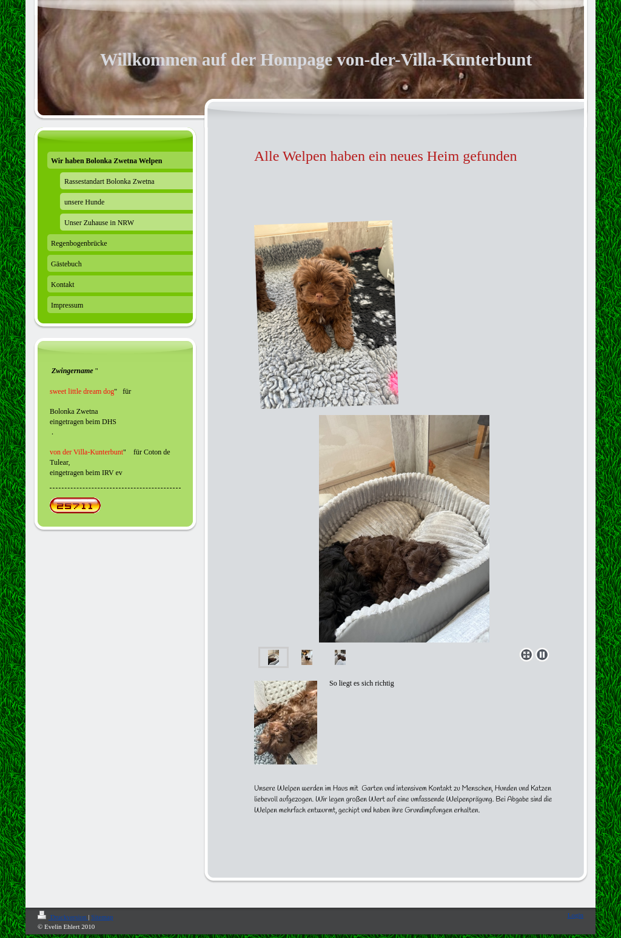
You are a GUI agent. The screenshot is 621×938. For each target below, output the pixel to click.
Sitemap (102, 916)
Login (575, 915)
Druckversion (63, 916)
